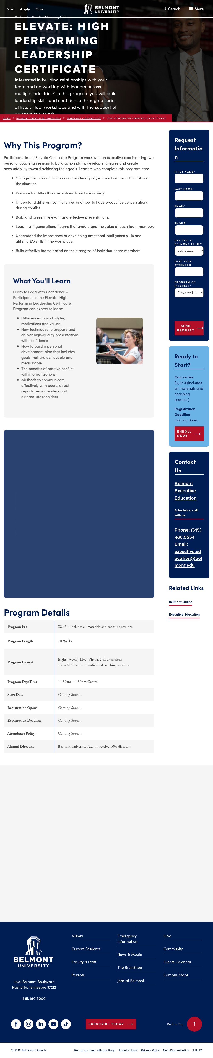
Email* (180, 206)
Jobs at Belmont (131, 980)
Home (7, 118)
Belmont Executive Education (38, 118)
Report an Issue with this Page (94, 1050)
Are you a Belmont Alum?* (189, 242)
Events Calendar (177, 961)
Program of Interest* (185, 284)
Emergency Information (127, 938)
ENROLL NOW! (189, 433)
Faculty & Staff (84, 961)
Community (173, 948)
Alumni (77, 935)
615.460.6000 (34, 998)
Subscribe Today (112, 1024)
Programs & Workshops (84, 118)
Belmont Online (180, 601)
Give (39, 8)
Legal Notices (128, 1050)
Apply (25, 8)
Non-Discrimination (176, 1050)
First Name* (185, 172)
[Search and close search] (171, 9)
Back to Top (184, 1024)
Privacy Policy (150, 1050)
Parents (78, 974)
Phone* (181, 223)
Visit (10, 8)
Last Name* (184, 189)
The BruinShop (130, 967)
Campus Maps (175, 974)
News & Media (130, 954)
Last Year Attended (183, 263)
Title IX (197, 1050)
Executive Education (184, 614)
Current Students (86, 948)
